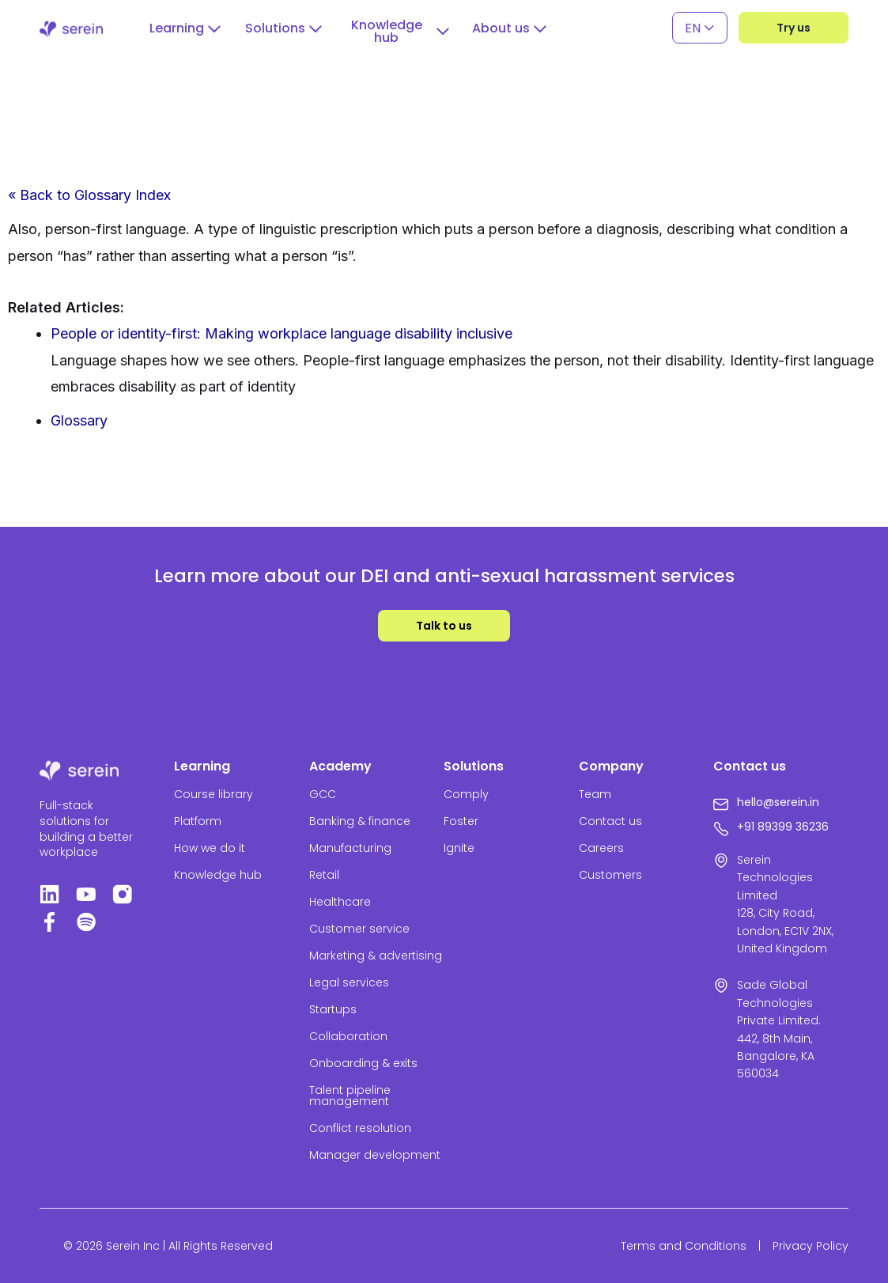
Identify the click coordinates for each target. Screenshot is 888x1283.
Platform (197, 821)
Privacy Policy (810, 1246)
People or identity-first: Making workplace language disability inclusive (281, 333)
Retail (324, 875)
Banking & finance (359, 821)
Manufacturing (350, 848)
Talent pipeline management (350, 1095)
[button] (185, 28)
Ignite (459, 848)
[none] (700, 28)
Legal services (349, 982)
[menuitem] (700, 28)
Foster (461, 821)
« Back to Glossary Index (89, 195)
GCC (322, 794)
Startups (333, 1009)
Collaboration (348, 1036)
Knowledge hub (218, 875)
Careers (601, 848)
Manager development (374, 1155)
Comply (466, 794)
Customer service (359, 929)
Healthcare (340, 902)
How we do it (209, 848)
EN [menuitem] (693, 27)
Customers (610, 875)
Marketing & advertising (375, 955)
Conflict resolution (360, 1128)
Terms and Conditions (683, 1246)
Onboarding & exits (363, 1063)
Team (595, 794)
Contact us (610, 821)
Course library (213, 794)
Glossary (79, 420)
